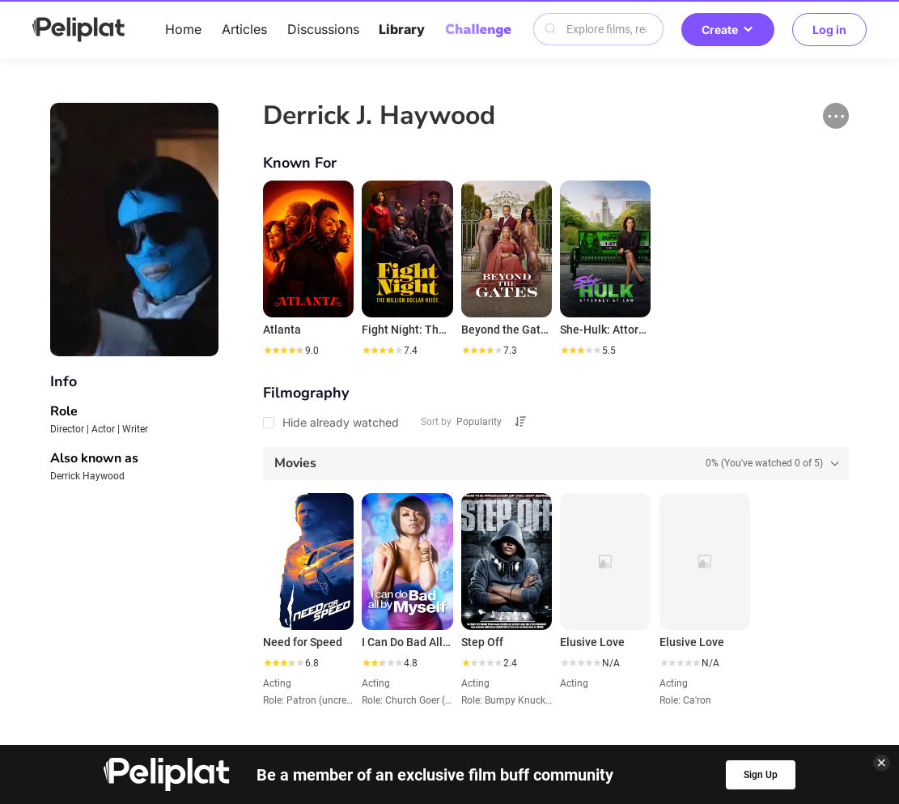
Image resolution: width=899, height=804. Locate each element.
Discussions (323, 29)
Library (402, 29)
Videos (500, 668)
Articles (244, 29)
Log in (829, 29)
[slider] (283, 350)
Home (183, 29)
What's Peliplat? (668, 695)
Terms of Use (436, 695)
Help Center (218, 695)
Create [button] (728, 29)
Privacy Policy (325, 695)
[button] (836, 116)
